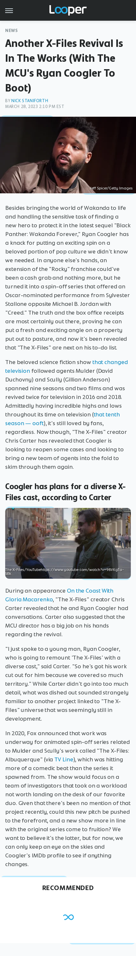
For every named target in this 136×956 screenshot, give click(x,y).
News (11, 30)
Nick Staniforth (29, 100)
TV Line (63, 759)
